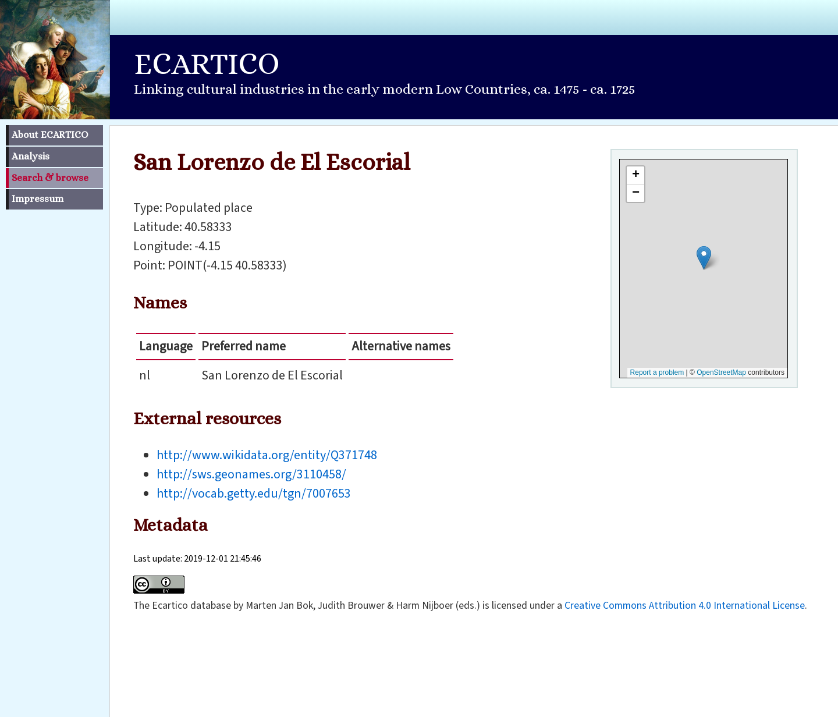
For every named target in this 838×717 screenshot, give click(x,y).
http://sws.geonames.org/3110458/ (251, 474)
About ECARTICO (50, 134)
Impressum (37, 198)
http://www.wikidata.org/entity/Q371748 (267, 455)
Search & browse (50, 177)
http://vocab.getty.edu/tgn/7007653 (254, 493)
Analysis (30, 156)
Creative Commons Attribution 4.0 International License (684, 605)
